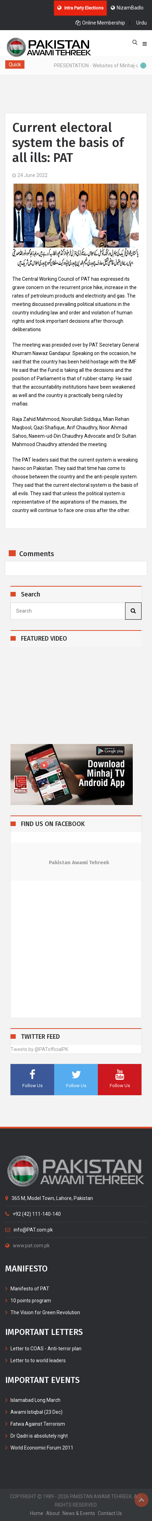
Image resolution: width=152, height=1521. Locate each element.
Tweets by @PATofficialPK (39, 1049)
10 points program (30, 1300)
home (36, 1513)
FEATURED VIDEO (44, 638)
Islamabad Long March (35, 1400)
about (53, 1513)
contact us (110, 1513)
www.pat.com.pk (27, 1245)
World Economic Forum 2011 (41, 1448)
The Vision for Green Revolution (45, 1312)
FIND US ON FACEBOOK (53, 824)
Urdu (141, 23)
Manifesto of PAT (29, 1288)
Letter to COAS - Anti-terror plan (45, 1348)
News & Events (79, 1513)
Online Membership (100, 23)
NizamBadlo (127, 8)
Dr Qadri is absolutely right (39, 1436)
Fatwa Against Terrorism (37, 1424)
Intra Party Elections (80, 8)
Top (142, 1500)
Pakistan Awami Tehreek (79, 862)
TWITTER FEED (40, 1037)
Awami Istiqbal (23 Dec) (36, 1412)
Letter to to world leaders (38, 1360)
